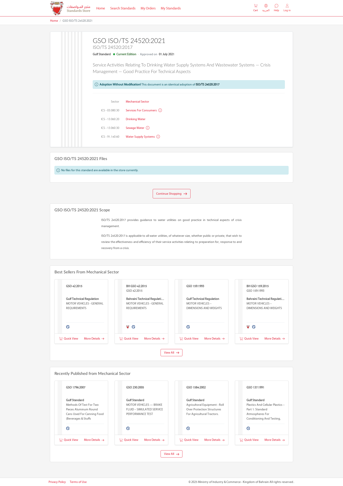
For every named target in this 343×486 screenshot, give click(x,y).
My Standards (171, 8)
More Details (94, 338)
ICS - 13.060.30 (110, 128)
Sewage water (137, 128)
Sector (115, 101)
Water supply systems (143, 137)
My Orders (148, 8)
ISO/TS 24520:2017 (207, 84)
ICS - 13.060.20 (110, 119)
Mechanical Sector (137, 101)
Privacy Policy (57, 482)
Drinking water (135, 119)
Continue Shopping (171, 194)
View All (171, 352)
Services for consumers (144, 110)
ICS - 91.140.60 (110, 137)
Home (102, 7)
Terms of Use (78, 482)
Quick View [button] (68, 338)
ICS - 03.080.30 (110, 110)
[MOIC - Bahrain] (70, 8)
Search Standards (124, 7)
